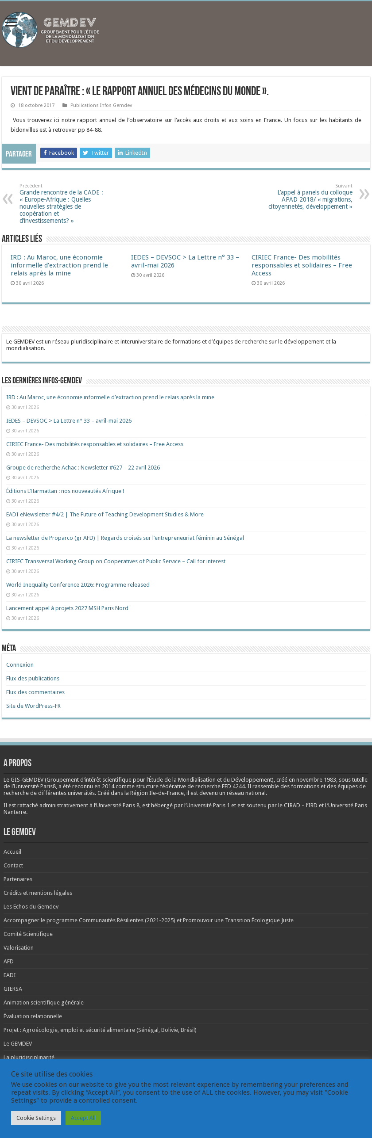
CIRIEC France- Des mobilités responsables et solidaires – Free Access (302, 265)
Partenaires (18, 879)
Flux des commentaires (35, 692)
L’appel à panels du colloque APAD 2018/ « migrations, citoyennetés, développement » (307, 196)
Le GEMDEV (18, 1043)
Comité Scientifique (28, 934)
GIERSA (13, 988)
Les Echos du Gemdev (31, 906)
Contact (13, 865)
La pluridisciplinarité (29, 1057)
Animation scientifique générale (44, 1002)
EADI (10, 975)
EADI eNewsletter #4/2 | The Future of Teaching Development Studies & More (105, 514)
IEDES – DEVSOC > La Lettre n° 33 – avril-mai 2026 (69, 420)
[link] (316, 779)
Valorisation (19, 947)
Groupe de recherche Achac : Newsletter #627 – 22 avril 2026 (83, 467)
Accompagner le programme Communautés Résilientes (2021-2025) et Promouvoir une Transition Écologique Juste (149, 920)
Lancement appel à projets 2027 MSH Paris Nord (67, 608)
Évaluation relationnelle (33, 1016)
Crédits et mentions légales (38, 893)
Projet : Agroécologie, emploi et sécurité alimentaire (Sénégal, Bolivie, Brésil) (100, 1030)
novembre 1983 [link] (316, 779)
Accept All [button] (83, 1118)
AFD (9, 961)
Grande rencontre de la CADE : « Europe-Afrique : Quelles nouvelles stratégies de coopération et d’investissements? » (64, 203)
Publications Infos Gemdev (101, 105)
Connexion (20, 664)
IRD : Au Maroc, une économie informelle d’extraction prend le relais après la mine (59, 265)
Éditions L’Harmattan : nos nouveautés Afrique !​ (65, 491)
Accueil (12, 851)
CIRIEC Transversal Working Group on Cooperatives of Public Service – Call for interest (115, 561)
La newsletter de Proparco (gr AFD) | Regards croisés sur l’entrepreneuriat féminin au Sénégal (125, 538)
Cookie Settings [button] (36, 1118)
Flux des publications (32, 678)
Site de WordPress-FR (33, 706)
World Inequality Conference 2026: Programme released (78, 584)
